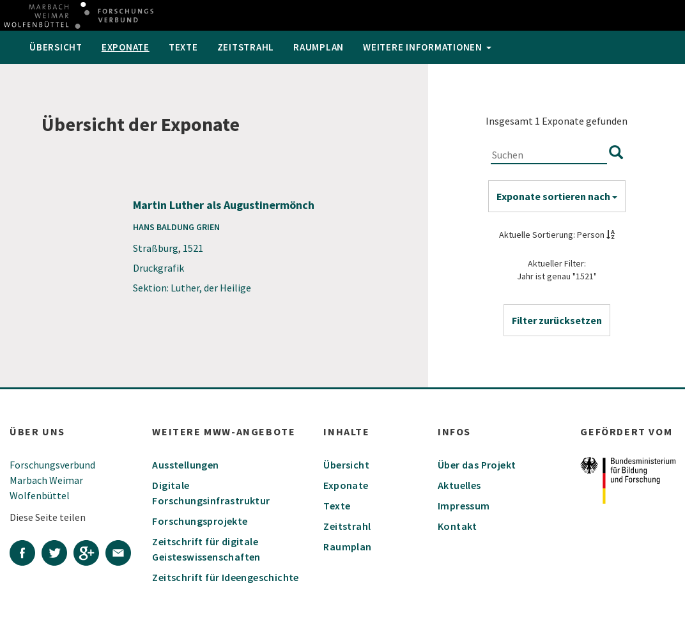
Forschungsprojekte (199, 521)
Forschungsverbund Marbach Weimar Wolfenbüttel (52, 480)
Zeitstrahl (246, 47)
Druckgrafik (158, 267)
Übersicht (55, 47)
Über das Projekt (477, 464)
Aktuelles (459, 485)
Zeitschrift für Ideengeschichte (225, 577)
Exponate (126, 47)
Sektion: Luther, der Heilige (192, 287)
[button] (557, 320)
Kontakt (457, 526)
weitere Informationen (427, 47)
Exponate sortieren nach (556, 196)
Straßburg (155, 248)
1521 (193, 248)
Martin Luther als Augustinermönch (223, 205)
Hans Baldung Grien (176, 227)
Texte (183, 47)
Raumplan (318, 47)
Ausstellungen (185, 464)
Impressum (464, 505)
